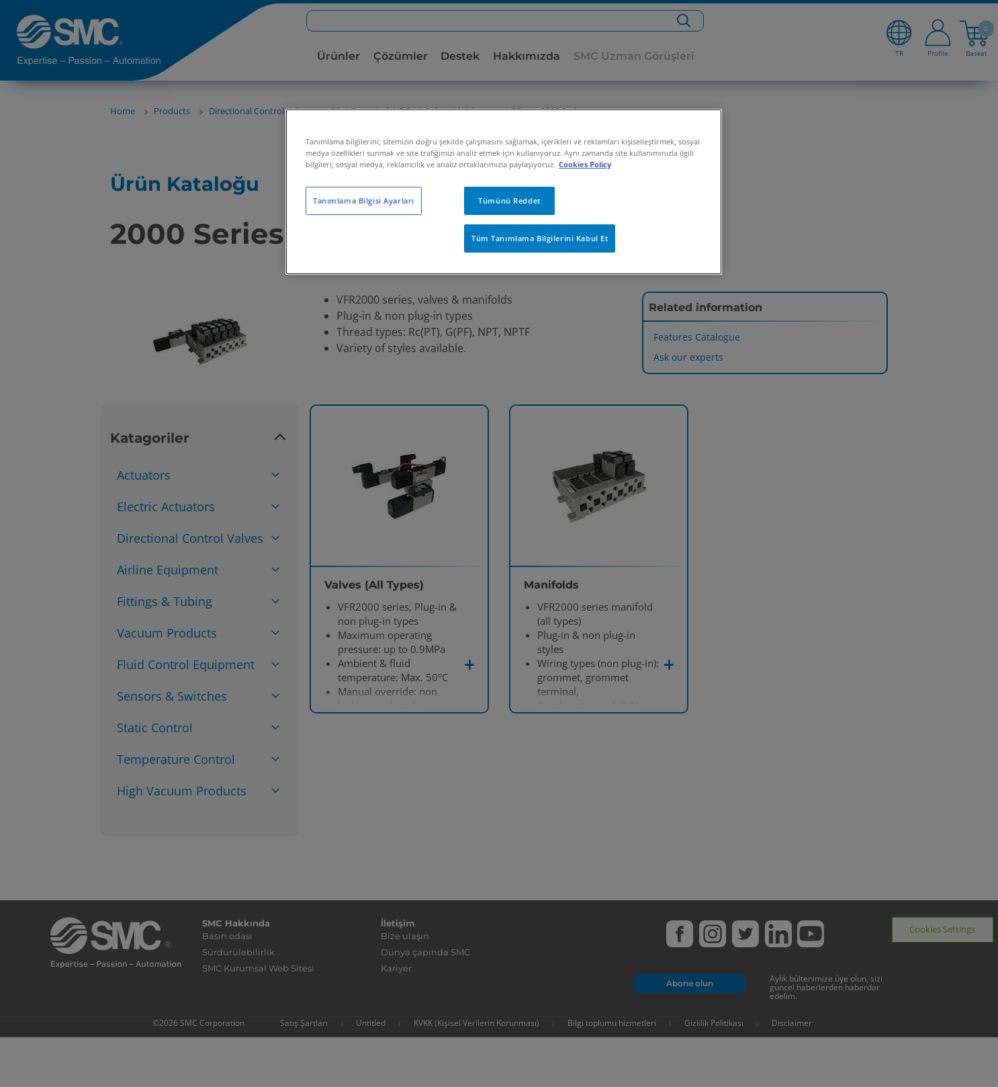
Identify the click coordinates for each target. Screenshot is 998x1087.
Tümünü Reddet (509, 200)
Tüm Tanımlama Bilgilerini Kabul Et (539, 238)
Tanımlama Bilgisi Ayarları (363, 200)
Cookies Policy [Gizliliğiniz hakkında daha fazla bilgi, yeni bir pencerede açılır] (585, 164)
